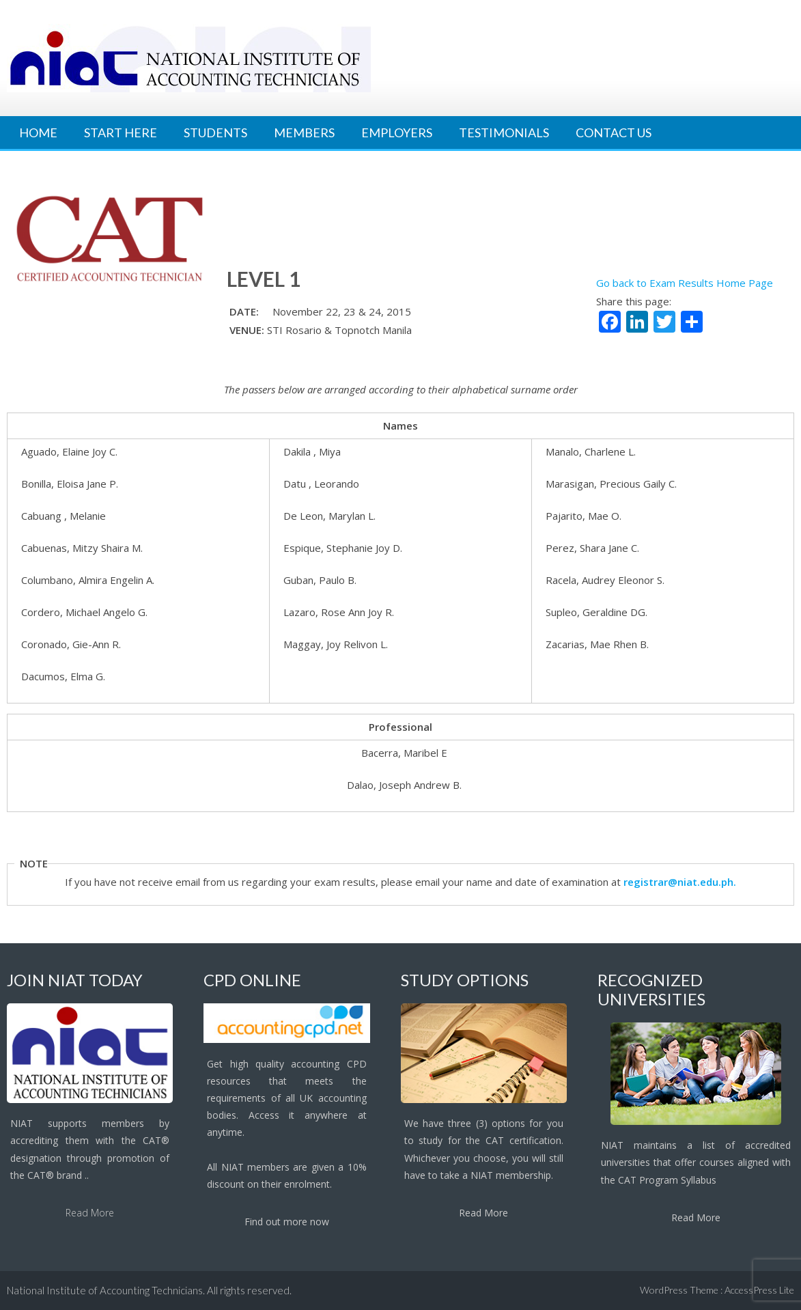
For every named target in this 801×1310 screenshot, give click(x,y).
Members (304, 132)
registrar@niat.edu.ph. (679, 882)
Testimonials (504, 132)
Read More (90, 1212)
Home (38, 132)
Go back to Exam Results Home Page (684, 283)
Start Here (120, 132)
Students (215, 132)
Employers (396, 132)
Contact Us (613, 132)
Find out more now (286, 1221)
